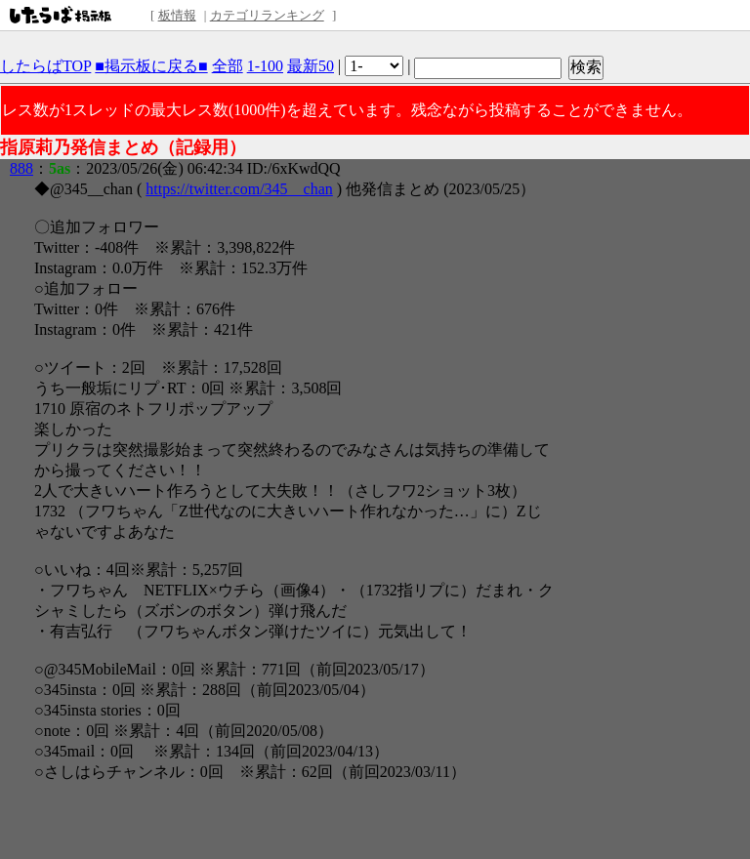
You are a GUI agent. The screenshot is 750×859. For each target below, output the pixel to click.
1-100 (265, 66)
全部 (227, 66)
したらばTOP (45, 66)
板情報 (177, 15)
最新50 (310, 66)
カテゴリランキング (267, 15)
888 (21, 168)
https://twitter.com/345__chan (239, 189)
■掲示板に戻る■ (151, 66)
